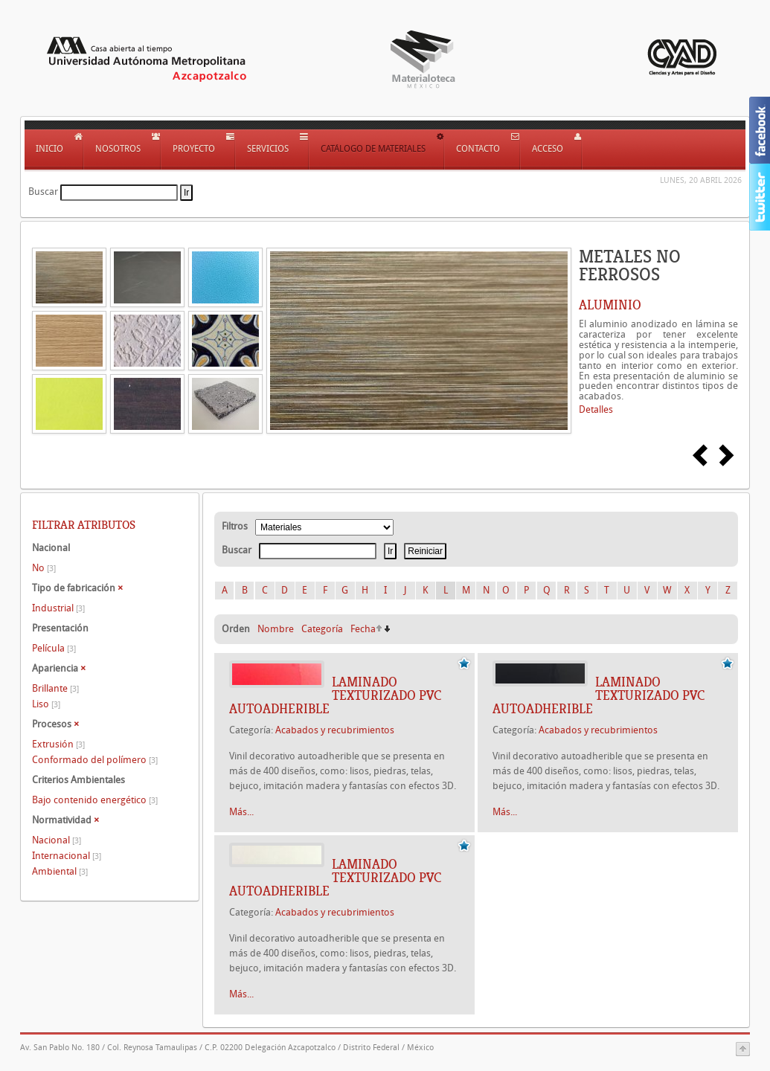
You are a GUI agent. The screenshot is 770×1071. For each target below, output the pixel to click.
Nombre (275, 628)
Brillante (55, 688)
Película (54, 648)
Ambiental (60, 871)
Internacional (66, 855)
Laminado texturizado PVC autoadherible (335, 695)
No (44, 567)
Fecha (363, 628)
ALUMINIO (610, 305)
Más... (241, 811)
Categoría (322, 628)
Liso (46, 704)
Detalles (596, 409)
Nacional (56, 840)
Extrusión (58, 744)
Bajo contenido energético (95, 799)
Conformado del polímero (95, 759)
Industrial (58, 608)
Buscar (43, 191)
